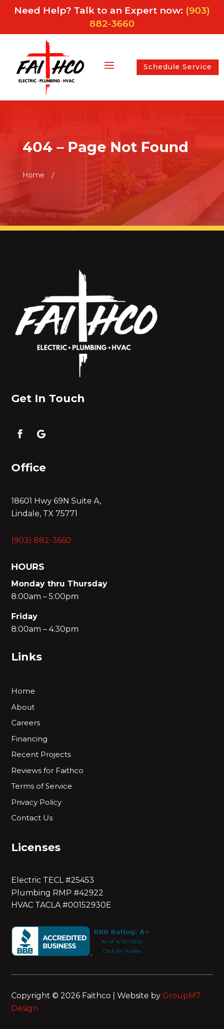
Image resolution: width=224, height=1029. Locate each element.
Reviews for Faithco (47, 771)
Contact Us (32, 818)
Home (23, 691)
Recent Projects (41, 755)
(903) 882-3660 (41, 540)
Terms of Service (41, 786)
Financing (29, 739)
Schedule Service (177, 66)
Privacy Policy (36, 802)
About (23, 707)
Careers (25, 723)
